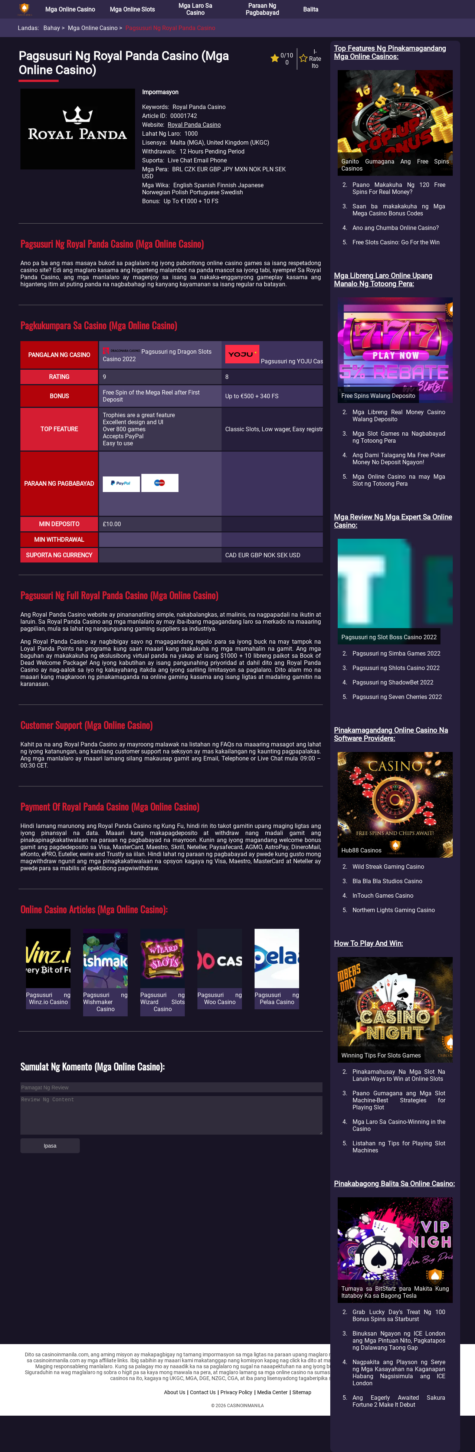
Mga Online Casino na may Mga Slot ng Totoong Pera (399, 480)
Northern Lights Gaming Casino (394, 910)
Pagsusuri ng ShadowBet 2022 (393, 682)
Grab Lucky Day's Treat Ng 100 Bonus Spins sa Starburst (399, 1316)
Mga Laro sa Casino (195, 9)
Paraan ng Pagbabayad (262, 9)
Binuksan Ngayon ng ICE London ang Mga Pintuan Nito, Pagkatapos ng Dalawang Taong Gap (399, 1340)
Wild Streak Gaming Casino (388, 866)
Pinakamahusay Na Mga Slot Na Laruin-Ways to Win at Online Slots (399, 1075)
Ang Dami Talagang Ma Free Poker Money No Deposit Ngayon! (399, 459)
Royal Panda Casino (194, 124)
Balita (310, 9)
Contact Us (203, 1392)
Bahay (51, 28)
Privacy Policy (236, 1392)
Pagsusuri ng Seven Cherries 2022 (397, 696)
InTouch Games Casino (383, 895)
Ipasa (50, 1146)
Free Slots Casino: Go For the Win (396, 242)
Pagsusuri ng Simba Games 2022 (396, 653)
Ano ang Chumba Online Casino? (396, 227)
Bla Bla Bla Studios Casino (387, 881)
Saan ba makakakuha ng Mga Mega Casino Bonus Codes (399, 210)
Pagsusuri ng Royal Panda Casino (170, 28)
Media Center (272, 1392)
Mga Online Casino (70, 9)
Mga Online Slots (132, 9)
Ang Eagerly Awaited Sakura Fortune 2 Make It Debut (399, 1401)
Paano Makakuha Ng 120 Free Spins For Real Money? (399, 188)
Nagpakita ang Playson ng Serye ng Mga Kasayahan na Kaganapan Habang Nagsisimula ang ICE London (399, 1373)
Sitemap (301, 1392)
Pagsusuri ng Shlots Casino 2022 (396, 667)
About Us (174, 1392)
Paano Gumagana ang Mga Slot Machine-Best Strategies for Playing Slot (399, 1100)
